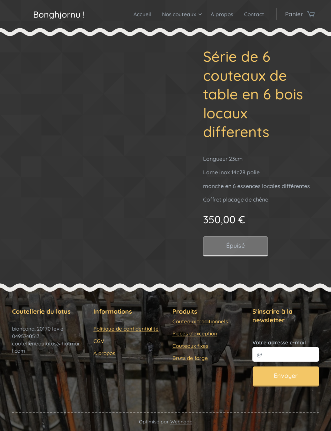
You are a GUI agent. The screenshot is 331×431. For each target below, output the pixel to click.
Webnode (181, 422)
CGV (98, 340)
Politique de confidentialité (126, 328)
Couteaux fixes (190, 345)
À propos (104, 353)
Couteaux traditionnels (200, 321)
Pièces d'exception (194, 333)
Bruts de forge (190, 358)
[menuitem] (140, 14)
